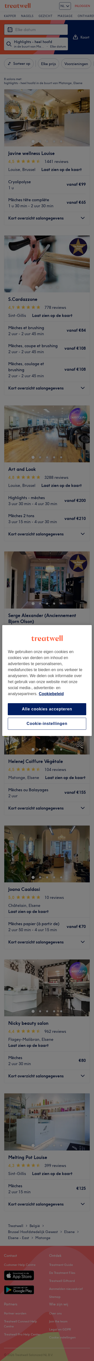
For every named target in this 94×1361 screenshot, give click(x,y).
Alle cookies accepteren (47, 709)
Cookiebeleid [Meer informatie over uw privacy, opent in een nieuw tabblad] (51, 694)
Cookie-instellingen (47, 723)
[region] (46, 680)
